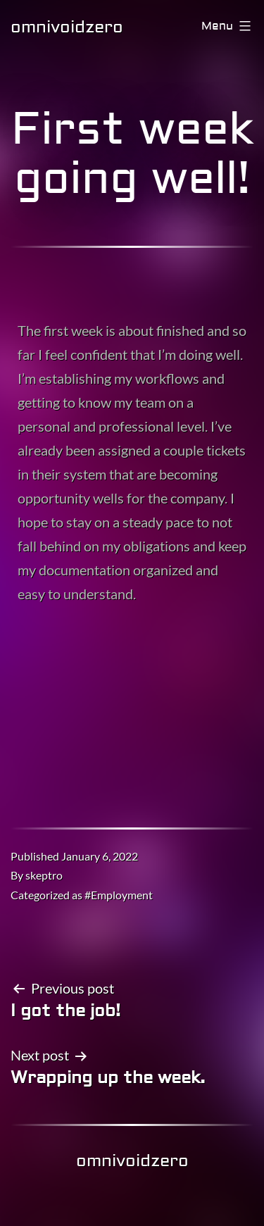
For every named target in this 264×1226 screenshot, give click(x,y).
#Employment (118, 894)
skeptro (44, 875)
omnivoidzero (67, 27)
